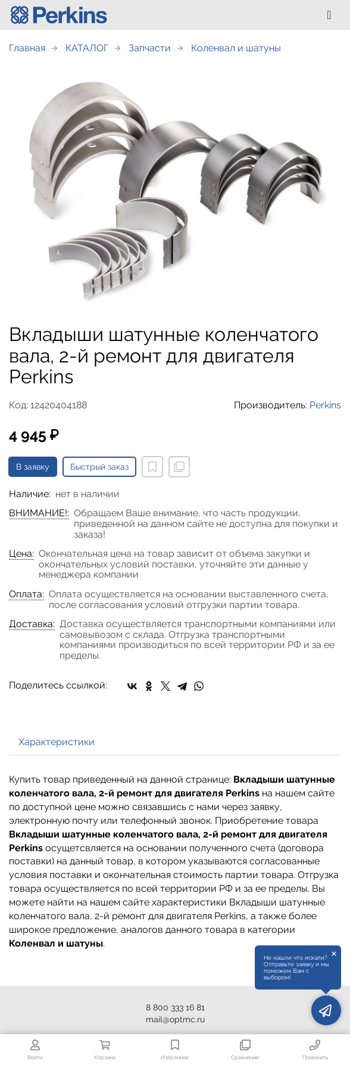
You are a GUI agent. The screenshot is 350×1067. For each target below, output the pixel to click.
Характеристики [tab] (56, 741)
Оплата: (26, 594)
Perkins (325, 405)
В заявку (32, 467)
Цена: (21, 553)
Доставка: (32, 624)
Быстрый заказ (99, 467)
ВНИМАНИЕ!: (39, 513)
